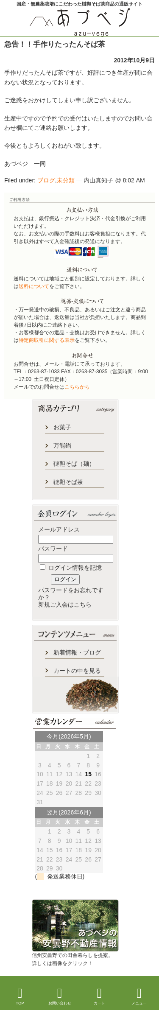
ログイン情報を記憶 (71, 567)
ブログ (46, 180)
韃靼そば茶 (68, 481)
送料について (34, 286)
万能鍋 (62, 445)
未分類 (66, 180)
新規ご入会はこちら (65, 604)
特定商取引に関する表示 (47, 340)
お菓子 (62, 427)
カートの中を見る (77, 670)
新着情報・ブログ (77, 652)
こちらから (77, 387)
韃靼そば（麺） (74, 463)
